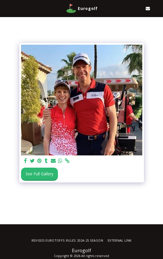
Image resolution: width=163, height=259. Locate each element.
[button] (6, 8)
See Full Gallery (39, 173)
